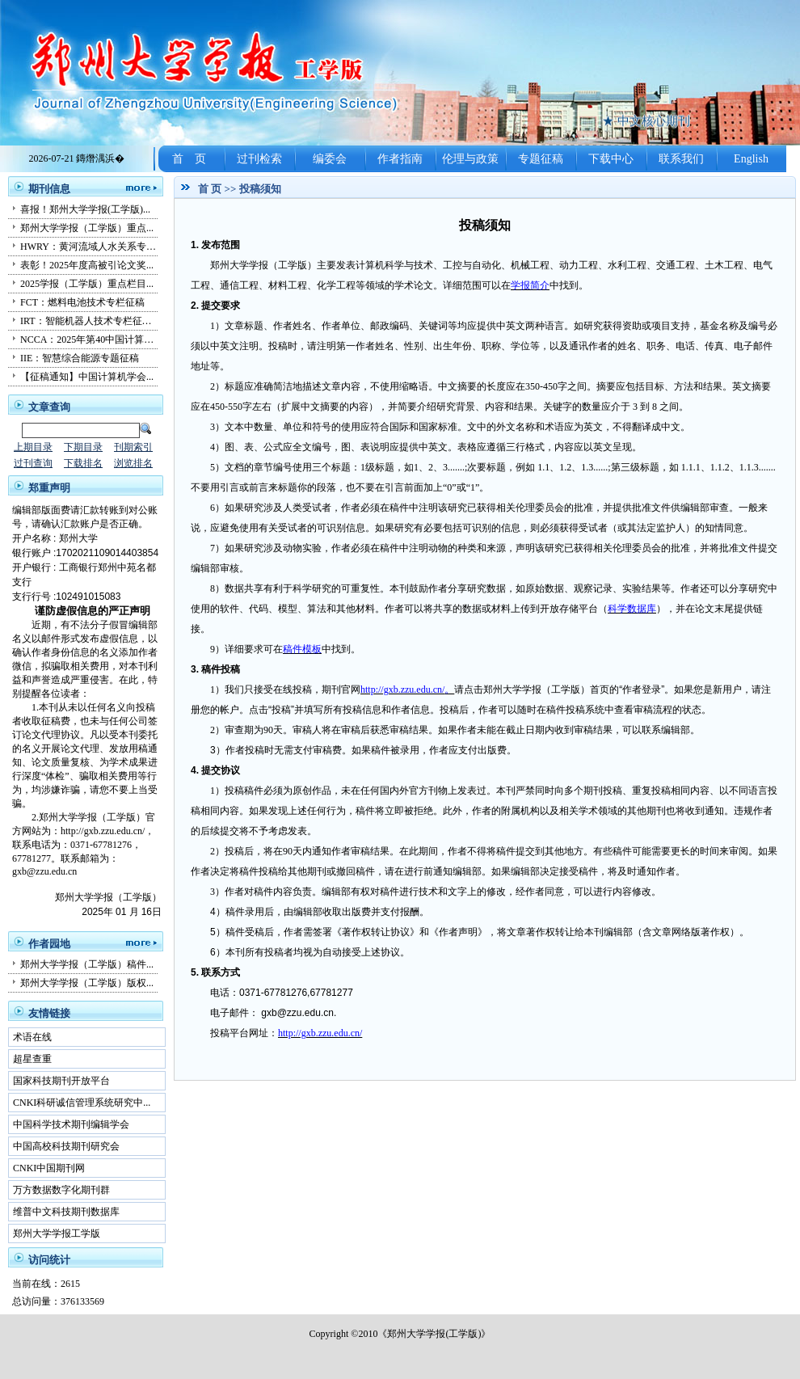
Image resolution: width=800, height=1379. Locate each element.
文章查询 (49, 407)
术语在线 (32, 1037)
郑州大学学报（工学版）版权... (87, 983)
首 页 (189, 159)
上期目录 (33, 447)
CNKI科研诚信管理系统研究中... (81, 1102)
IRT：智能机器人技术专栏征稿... (89, 321)
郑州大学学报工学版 (56, 1233)
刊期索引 (133, 447)
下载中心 (611, 159)
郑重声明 (49, 488)
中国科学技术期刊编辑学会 (71, 1124)
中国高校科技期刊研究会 (66, 1146)
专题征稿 (540, 159)
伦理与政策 (470, 159)
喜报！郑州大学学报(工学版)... (85, 209)
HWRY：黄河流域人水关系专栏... (91, 246)
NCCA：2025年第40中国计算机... (90, 339)
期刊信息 (49, 189)
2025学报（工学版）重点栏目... (87, 283)
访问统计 (49, 1260)
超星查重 (32, 1059)
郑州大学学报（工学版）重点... (87, 228)
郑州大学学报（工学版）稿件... (87, 964)
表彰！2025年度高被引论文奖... (87, 265)
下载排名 (83, 463)
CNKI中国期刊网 (49, 1168)
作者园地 (49, 944)
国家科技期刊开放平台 (61, 1080)
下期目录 (83, 447)
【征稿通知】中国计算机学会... (87, 376)
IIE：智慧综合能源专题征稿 (79, 358)
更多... (137, 187)
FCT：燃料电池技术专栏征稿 (82, 302)
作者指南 (400, 159)
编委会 (330, 159)
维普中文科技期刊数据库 (66, 1211)
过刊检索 (259, 159)
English (751, 159)
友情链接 (49, 1013)
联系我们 (681, 159)
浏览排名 (133, 463)
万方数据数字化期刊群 (61, 1190)
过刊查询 (33, 463)
